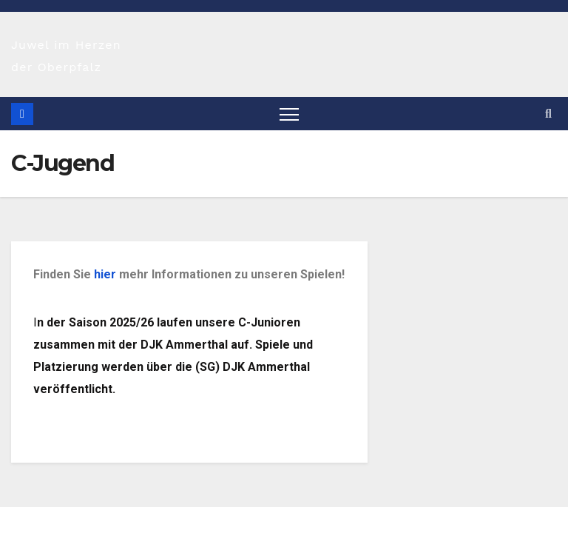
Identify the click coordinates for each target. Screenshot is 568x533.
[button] (548, 114)
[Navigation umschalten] (289, 113)
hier (105, 274)
